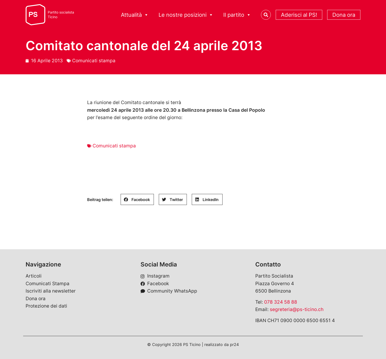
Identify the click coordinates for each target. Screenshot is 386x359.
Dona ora (343, 15)
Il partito (237, 15)
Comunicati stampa (93, 60)
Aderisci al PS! (299, 15)
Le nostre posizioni (186, 15)
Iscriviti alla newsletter (51, 291)
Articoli (34, 276)
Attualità (135, 15)
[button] (137, 199)
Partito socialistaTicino (61, 14)
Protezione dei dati (46, 306)
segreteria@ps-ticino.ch (296, 309)
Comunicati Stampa (47, 283)
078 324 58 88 (280, 302)
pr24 (234, 344)
